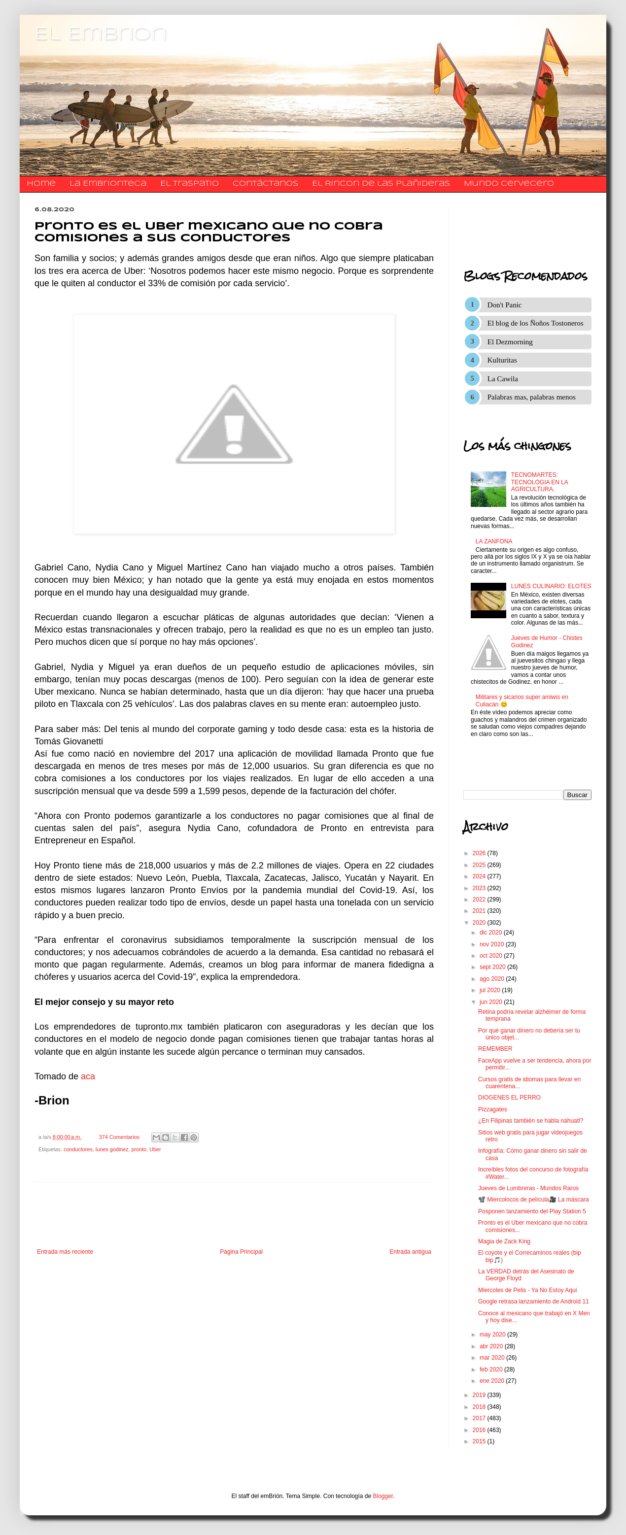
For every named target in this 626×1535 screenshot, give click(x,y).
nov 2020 (493, 944)
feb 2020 (492, 1369)
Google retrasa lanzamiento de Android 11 (533, 1301)
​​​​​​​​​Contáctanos (265, 183)
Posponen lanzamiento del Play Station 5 (532, 1211)
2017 (480, 1418)
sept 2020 (493, 967)
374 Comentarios (119, 1137)
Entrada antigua (410, 1251)
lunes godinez (112, 1149)
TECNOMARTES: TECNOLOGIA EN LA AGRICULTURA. (539, 482)
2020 (480, 922)
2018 (480, 1406)
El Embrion (101, 34)
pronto (139, 1149)
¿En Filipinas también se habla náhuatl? (530, 1120)
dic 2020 (492, 932)
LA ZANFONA (494, 541)
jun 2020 (492, 1002)
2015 (480, 1441)
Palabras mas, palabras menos (531, 397)
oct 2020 (492, 955)
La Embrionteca (108, 183)
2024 (480, 876)
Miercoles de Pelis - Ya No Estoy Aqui (527, 1290)
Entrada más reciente (65, 1251)
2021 (480, 910)
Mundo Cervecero (509, 183)
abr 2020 (492, 1346)
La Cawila (502, 379)
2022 (480, 899)
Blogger (383, 1496)
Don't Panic (504, 305)
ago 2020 (493, 978)
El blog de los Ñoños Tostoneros (535, 323)
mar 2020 (493, 1357)
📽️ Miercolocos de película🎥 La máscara (533, 1199)
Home (41, 183)
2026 (480, 853)
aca (88, 1076)
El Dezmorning (510, 342)
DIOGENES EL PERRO (509, 1097)
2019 (480, 1395)
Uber (155, 1149)
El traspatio (189, 183)
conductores (78, 1149)
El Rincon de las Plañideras (381, 183)
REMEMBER (495, 1048)
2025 (480, 865)
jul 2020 (491, 990)
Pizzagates (492, 1109)
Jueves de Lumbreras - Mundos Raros (528, 1188)
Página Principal (241, 1251)
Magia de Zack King (504, 1241)
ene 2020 (493, 1380)
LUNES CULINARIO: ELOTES (551, 586)
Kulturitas (502, 360)
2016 (480, 1430)
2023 (480, 888)
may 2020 (493, 1334)
